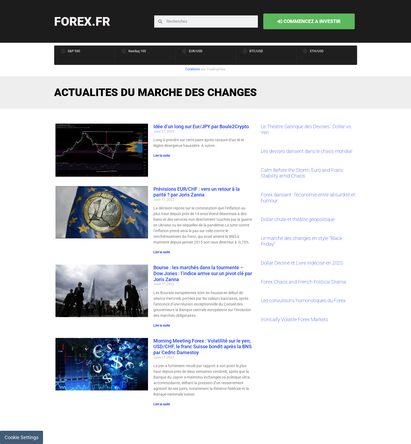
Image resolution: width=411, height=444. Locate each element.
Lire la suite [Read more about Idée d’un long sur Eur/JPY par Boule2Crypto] (161, 155)
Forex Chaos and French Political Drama (303, 282)
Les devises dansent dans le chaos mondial (306, 151)
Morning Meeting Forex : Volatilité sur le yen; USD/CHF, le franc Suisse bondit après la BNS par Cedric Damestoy (202, 346)
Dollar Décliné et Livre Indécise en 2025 (302, 263)
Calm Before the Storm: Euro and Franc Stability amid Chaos (302, 173)
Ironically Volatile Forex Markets (294, 319)
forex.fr (82, 21)
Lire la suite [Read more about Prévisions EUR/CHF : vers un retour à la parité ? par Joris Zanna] (161, 252)
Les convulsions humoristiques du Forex (303, 300)
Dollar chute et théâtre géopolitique (298, 219)
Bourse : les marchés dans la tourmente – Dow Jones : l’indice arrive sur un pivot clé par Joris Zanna (202, 273)
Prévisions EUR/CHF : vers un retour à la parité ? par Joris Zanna (196, 192)
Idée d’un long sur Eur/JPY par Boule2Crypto (201, 126)
